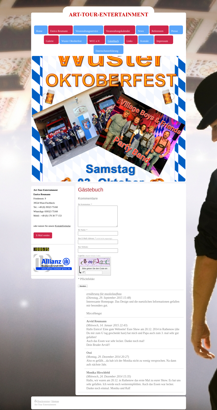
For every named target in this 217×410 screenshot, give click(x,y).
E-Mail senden (43, 235)
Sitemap (55, 401)
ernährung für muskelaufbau (103, 293)
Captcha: (89, 256)
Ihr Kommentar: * (85, 204)
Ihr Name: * (82, 230)
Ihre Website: (83, 247)
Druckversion (42, 401)
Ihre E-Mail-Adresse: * (95, 238)
